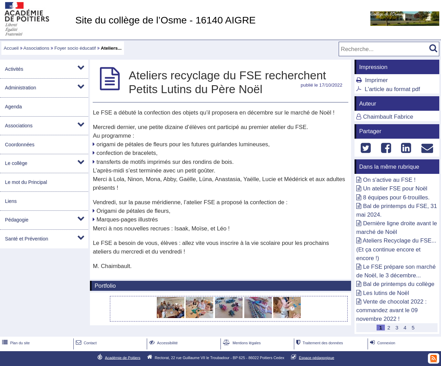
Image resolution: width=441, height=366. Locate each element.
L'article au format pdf (392, 89)
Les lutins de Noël (386, 293)
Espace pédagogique (317, 357)
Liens (11, 201)
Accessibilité (163, 343)
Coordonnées (19, 144)
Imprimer (376, 80)
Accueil (11, 48)
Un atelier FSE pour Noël (395, 188)
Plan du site (15, 343)
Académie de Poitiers (122, 357)
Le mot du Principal (26, 182)
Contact (85, 343)
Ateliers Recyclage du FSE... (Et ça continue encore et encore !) (396, 249)
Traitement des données (319, 343)
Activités (14, 69)
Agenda (13, 106)
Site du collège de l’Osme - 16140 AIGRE (165, 20)
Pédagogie (16, 219)
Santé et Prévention (26, 238)
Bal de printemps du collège (398, 284)
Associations (36, 48)
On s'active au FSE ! (389, 180)
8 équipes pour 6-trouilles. (396, 197)
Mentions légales (241, 343)
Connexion (382, 343)
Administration (20, 87)
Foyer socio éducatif (75, 48)
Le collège (16, 163)
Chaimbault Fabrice (388, 116)
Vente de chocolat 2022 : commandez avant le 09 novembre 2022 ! (391, 310)
